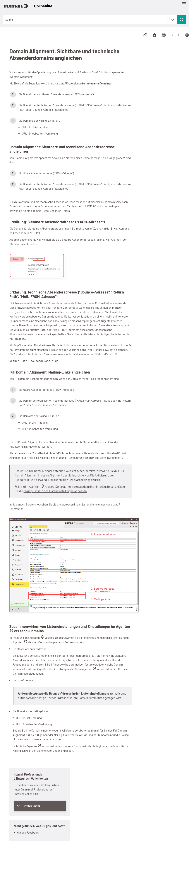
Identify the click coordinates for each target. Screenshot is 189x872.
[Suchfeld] (94, 19)
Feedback (33, 832)
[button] (170, 19)
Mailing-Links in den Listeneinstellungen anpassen (55, 490)
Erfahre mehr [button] (31, 805)
